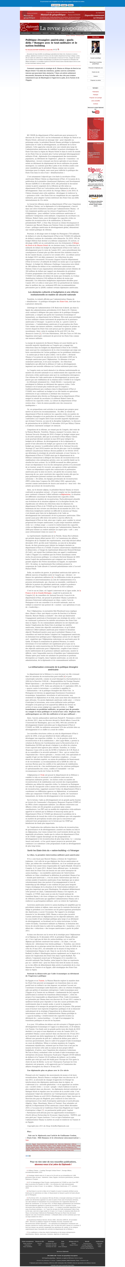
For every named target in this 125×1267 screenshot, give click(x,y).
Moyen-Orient (74, 1245)
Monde (71, 33)
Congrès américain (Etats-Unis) (65, 1150)
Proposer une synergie (95, 97)
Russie (40, 1243)
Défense (74, 1144)
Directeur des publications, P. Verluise (46, 1260)
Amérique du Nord (80, 35)
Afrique (74, 1145)
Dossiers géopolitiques (87, 1248)
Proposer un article (96, 80)
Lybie (41, 1149)
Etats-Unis (64, 301)
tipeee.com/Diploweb (95, 188)
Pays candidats (27, 1246)
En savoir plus (56, 5)
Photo (99, 1245)
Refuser (70, 5)
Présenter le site (84, 1260)
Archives (95, 104)
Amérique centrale (51, 1245)
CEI (39, 1245)
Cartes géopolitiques (25, 33)
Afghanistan (66, 494)
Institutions (27, 1245)
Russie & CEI (45, 33)
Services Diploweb (87, 33)
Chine (62, 1243)
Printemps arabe (48, 1149)
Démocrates (52, 1150)
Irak (56, 1144)
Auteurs (96, 76)
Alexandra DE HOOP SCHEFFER (36, 49)
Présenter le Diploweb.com (96, 68)
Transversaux (87, 1243)
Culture (69, 1145)
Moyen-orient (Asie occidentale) (45, 1144)
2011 (75, 1147)
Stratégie (57, 1147)
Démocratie (29, 1145)
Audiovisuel (78, 33)
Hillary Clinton (44, 1147)
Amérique (53, 33)
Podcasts (99, 1243)
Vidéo (99, 1246)
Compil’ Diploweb (87, 1245)
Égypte (34, 1144)
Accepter (64, 5)
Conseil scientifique (95, 58)
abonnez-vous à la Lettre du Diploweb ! (53, 1164)
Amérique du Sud (51, 1246)
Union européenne (36, 33)
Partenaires (96, 91)
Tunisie (41, 981)
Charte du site (95, 72)
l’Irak (42, 775)
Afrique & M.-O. (64, 33)
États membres (27, 1243)
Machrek (37, 1149)
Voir (27, 1140)
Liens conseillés (95, 100)
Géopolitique (42, 1145)
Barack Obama (35, 1147)
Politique (49, 1145)
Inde (62, 1245)
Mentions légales (78, 1258)
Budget (64, 1145)
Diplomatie (36, 1145)
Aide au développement (67, 1147)
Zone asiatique (62, 1246)
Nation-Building (30, 1149)
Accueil (67, 35)
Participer (95, 94)
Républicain (51, 1147)
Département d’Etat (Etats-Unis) (40, 1150)
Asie (58, 33)
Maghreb (59, 1145)
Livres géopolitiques (87, 1246)
